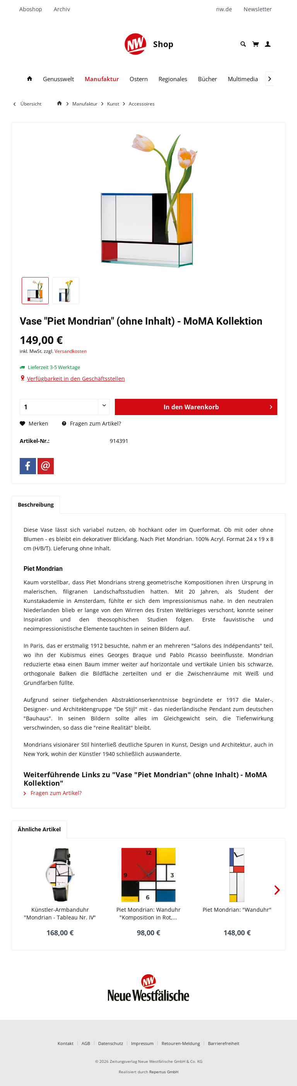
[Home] (61, 103)
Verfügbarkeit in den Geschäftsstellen (76, 378)
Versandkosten (71, 351)
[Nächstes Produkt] (277, 890)
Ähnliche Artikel (39, 829)
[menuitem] (33, 9)
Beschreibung (36, 504)
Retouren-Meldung (181, 1043)
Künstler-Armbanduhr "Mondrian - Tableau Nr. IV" (60, 913)
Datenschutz (110, 1043)
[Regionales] (173, 79)
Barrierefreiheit (223, 1043)
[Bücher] (207, 79)
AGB (86, 1043)
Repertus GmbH (163, 1071)
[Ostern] (138, 79)
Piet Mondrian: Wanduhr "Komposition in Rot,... (148, 913)
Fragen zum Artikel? (91, 423)
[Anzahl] (65, 407)
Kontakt (65, 1043)
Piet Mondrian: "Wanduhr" (237, 909)
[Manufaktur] (101, 79)
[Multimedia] (242, 79)
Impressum (142, 1043)
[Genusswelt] (58, 79)
